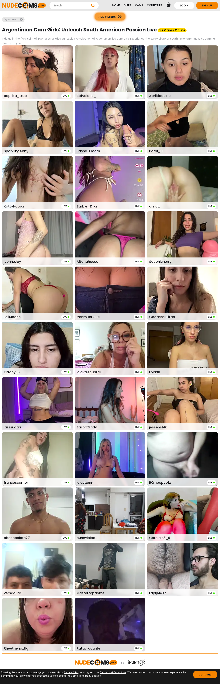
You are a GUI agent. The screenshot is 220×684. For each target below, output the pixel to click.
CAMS (139, 5)
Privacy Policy (71, 672)
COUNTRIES (154, 5)
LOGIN (184, 5)
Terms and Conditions (113, 672)
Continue (205, 674)
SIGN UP (207, 5)
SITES (127, 5)
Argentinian (13, 19)
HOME (116, 5)
